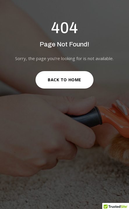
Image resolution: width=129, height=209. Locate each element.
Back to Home (64, 79)
